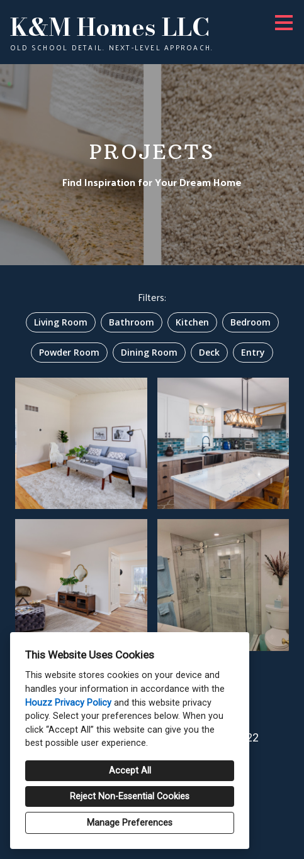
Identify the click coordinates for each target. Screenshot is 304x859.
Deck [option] (209, 352)
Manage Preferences (129, 823)
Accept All (130, 770)
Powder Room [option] (69, 352)
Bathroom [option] (131, 322)
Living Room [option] (60, 322)
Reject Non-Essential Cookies (129, 796)
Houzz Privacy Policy (68, 703)
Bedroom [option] (250, 322)
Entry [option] (253, 352)
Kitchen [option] (192, 322)
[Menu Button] (283, 22)
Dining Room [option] (149, 352)
